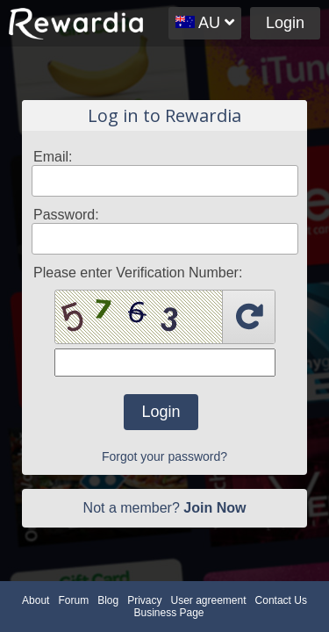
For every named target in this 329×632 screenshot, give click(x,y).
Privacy (144, 600)
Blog (107, 600)
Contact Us (281, 600)
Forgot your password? (164, 456)
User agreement (209, 600)
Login (285, 23)
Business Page (168, 613)
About (35, 600)
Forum (73, 600)
